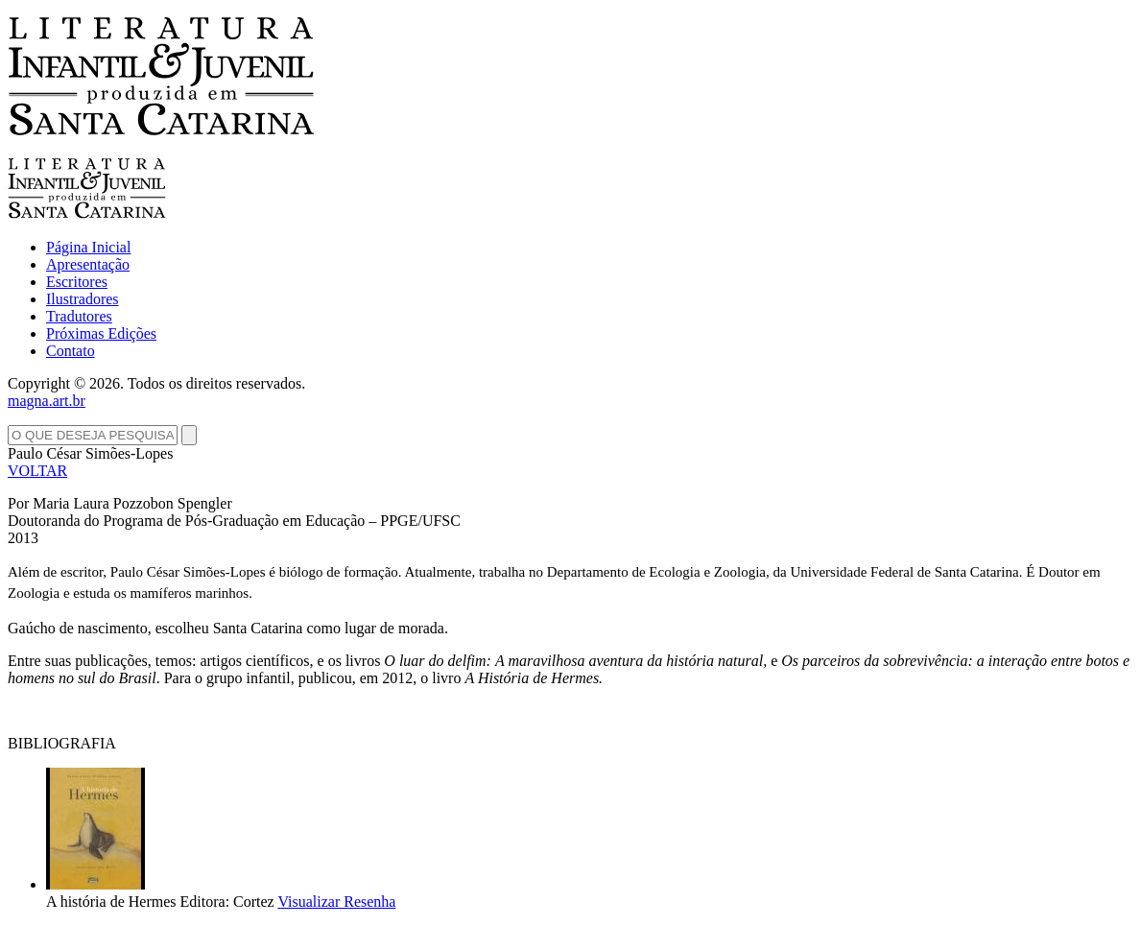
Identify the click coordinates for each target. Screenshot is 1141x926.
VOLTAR (37, 471)
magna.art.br (46, 400)
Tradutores (79, 316)
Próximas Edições (101, 333)
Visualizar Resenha (336, 901)
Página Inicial (88, 247)
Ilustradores (82, 299)
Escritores (76, 281)
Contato (70, 351)
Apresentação (88, 264)
